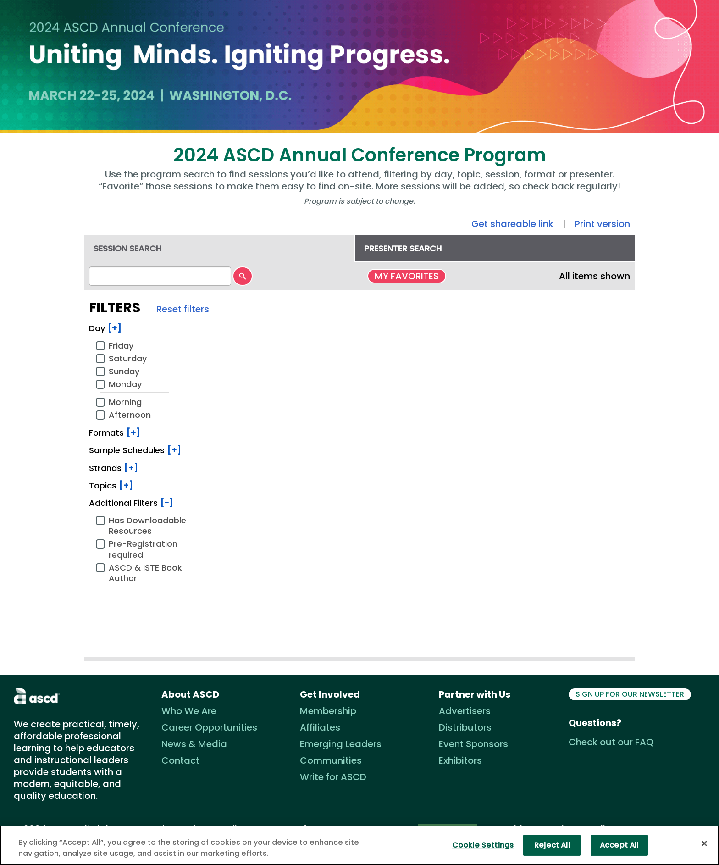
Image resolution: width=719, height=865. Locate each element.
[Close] (704, 843)
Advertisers (465, 710)
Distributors (465, 727)
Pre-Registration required (143, 549)
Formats (114, 432)
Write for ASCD (333, 777)
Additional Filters (131, 503)
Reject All (552, 845)
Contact (180, 760)
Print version (602, 223)
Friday (121, 345)
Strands (113, 468)
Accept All (619, 845)
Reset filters (182, 309)
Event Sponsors (473, 743)
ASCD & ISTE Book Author (145, 573)
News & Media (194, 743)
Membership (328, 710)
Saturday (128, 358)
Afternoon (130, 414)
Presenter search (403, 248)
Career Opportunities (209, 727)
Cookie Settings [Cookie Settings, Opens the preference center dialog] (483, 845)
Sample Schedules (135, 450)
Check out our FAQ (611, 742)
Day (105, 328)
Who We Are (188, 710)
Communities (331, 760)
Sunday (124, 371)
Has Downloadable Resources (147, 526)
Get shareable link (512, 223)
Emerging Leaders (341, 743)
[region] (359, 845)
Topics (111, 485)
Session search (127, 248)
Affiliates (320, 727)
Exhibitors (460, 760)
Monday (125, 383)
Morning (125, 401)
